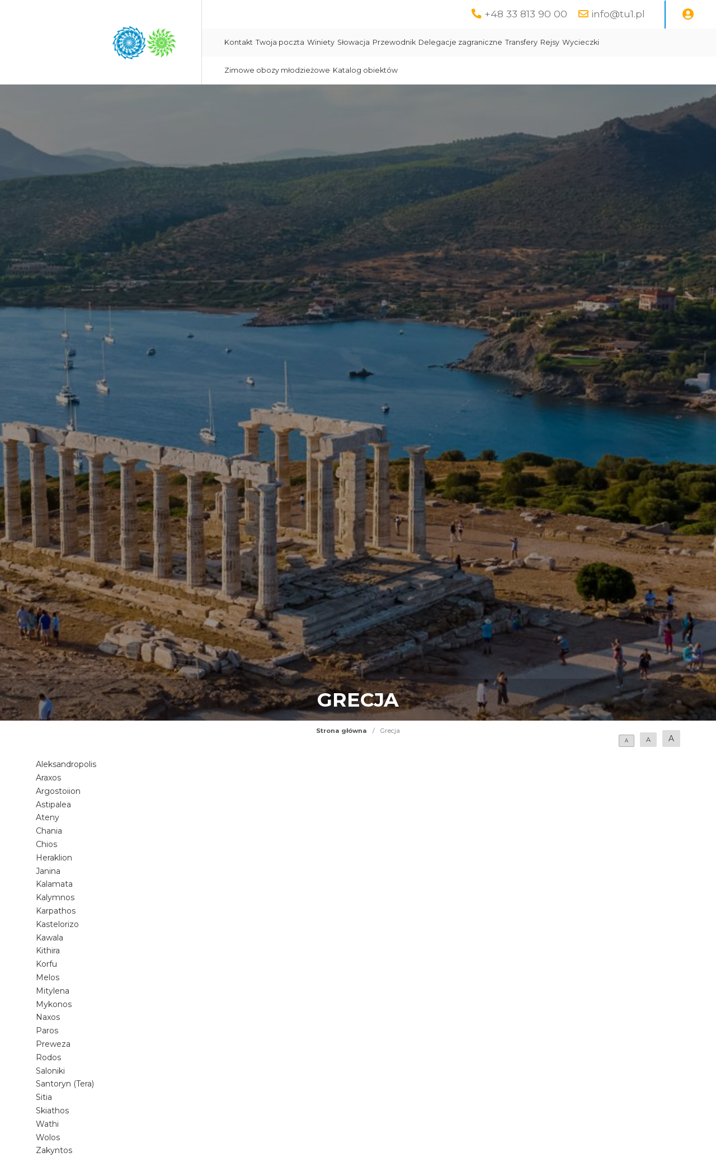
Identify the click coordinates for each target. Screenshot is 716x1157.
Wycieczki (580, 42)
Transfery (521, 42)
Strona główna (341, 731)
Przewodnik (394, 42)
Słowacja (353, 42)
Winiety (321, 42)
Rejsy (549, 42)
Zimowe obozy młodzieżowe (277, 70)
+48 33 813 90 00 (525, 14)
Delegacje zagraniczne (460, 42)
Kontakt (238, 42)
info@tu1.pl (618, 14)
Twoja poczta (280, 42)
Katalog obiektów (365, 70)
